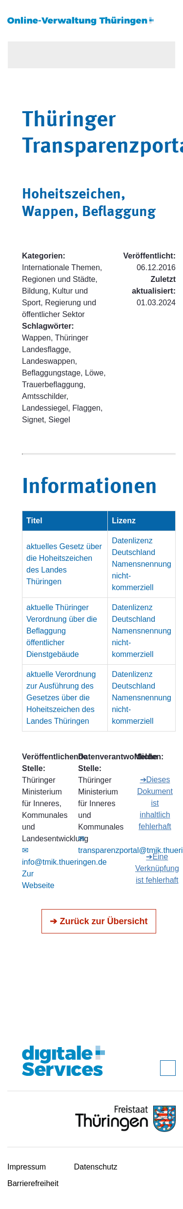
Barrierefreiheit (33, 1183)
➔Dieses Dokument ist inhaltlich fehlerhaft (155, 803)
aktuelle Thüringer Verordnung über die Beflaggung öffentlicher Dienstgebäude (61, 630)
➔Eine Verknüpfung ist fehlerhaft (157, 868)
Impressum (26, 1167)
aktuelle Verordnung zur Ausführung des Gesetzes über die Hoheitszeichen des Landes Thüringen (61, 697)
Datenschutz (96, 1167)
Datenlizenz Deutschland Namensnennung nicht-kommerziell (141, 564)
